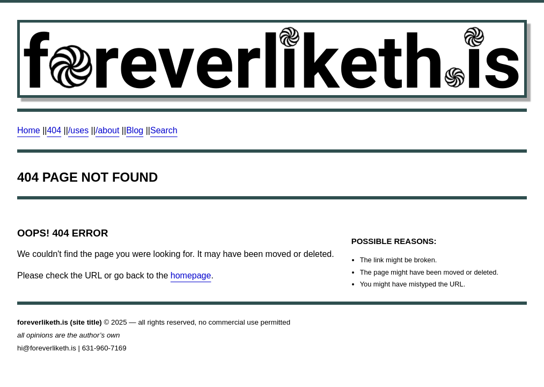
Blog (134, 130)
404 (54, 130)
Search (164, 130)
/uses (78, 130)
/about (107, 130)
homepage (191, 275)
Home (28, 130)
